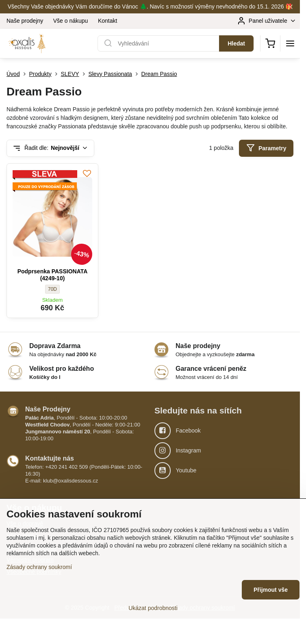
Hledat (236, 43)
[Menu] (290, 43)
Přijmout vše (271, 589)
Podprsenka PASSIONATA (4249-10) (52, 275)
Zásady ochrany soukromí (39, 567)
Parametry (266, 148)
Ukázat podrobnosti (153, 608)
